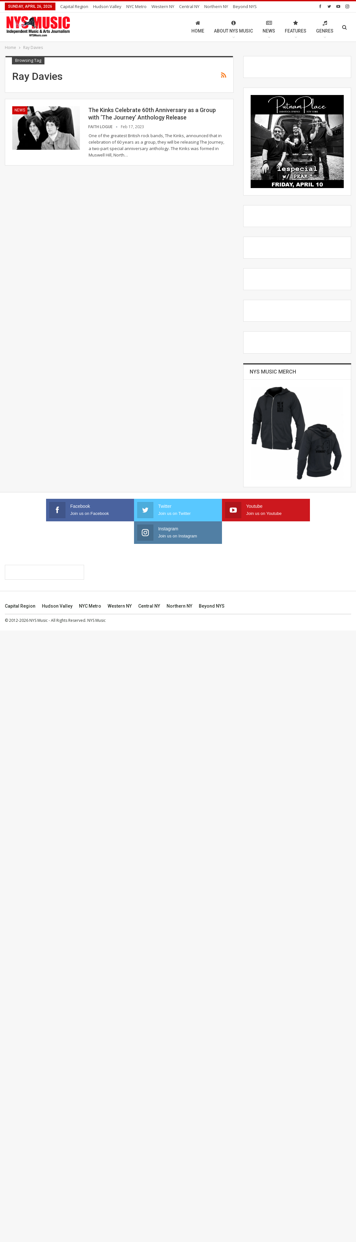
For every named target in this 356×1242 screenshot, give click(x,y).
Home (198, 26)
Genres (324, 26)
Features (295, 26)
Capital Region (74, 6)
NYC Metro (136, 6)
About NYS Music (233, 26)
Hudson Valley (107, 6)
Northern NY (216, 6)
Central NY (189, 6)
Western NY (162, 6)
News (269, 26)
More (240, 6)
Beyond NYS (212, 1217)
